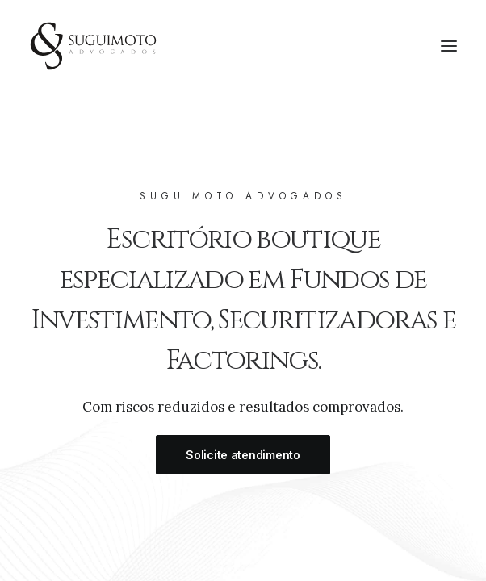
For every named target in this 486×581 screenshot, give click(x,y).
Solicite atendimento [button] (243, 462)
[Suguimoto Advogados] (93, 46)
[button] (449, 46)
